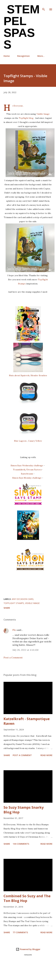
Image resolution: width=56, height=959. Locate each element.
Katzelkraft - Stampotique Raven (27, 721)
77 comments (20, 932)
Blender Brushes (39, 375)
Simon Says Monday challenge (27, 477)
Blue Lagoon (20, 441)
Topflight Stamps (14, 603)
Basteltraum (27, 473)
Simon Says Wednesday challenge (27, 465)
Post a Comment (13, 657)
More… (40, 56)
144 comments (21, 843)
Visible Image (43, 114)
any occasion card (22, 599)
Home (7, 56)
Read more (46, 755)
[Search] (43, 5)
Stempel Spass (22, 27)
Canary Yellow (35, 441)
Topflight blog (26, 118)
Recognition (23, 56)
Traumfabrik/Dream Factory (27, 469)
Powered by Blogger (28, 949)
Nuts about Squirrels (19, 375)
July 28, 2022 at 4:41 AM (25, 649)
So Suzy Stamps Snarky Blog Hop (24, 809)
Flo (14, 629)
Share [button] (7, 607)
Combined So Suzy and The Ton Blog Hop (27, 898)
